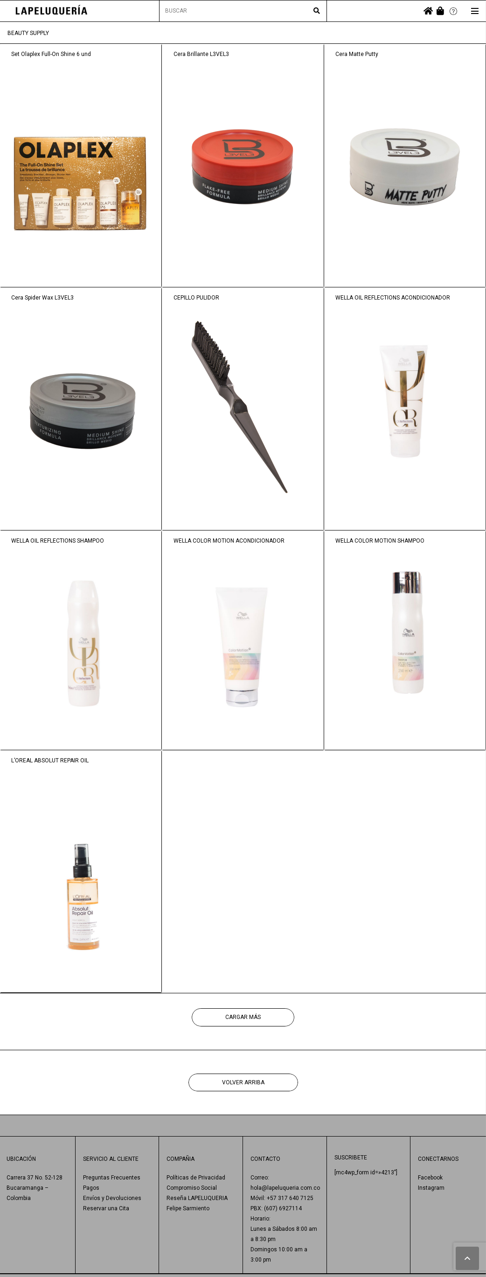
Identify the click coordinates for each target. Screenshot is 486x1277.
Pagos (91, 1188)
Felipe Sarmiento (188, 1208)
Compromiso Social (192, 1188)
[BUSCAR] (243, 10)
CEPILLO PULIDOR (196, 297)
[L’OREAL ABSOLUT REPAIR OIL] (81, 871)
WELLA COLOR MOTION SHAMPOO (379, 540)
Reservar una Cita (106, 1208)
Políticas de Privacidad (196, 1177)
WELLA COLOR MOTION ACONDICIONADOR (229, 540)
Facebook (430, 1177)
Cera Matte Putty (356, 54)
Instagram (431, 1188)
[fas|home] (428, 11)
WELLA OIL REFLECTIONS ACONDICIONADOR (392, 297)
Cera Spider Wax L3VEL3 (42, 297)
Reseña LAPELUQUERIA (197, 1198)
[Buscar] (316, 11)
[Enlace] (51, 11)
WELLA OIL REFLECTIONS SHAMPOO (57, 540)
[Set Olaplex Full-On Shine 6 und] (81, 165)
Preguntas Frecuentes (111, 1177)
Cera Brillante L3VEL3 (201, 54)
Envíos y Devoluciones (112, 1198)
